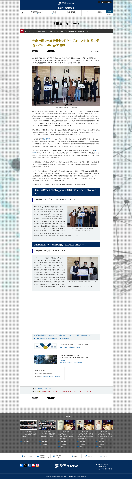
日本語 (109, 11)
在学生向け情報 (102, 466)
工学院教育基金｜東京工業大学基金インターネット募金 (52, 338)
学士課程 (38, 391)
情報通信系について (36, 13)
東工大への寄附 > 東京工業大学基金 (68, 347)
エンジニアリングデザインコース (63, 391)
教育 (54, 13)
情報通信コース (46, 391)
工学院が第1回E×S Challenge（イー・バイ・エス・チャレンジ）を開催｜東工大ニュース (63, 335)
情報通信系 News (40, 31)
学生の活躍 (38, 389)
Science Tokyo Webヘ (103, 464)
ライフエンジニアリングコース (83, 391)
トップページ (22, 13)
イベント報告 (47, 389)
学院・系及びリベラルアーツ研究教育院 (69, 362)
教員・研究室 (71, 13)
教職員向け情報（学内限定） (105, 469)
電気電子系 (47, 139)
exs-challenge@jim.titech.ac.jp (50, 376)
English (109, 14)
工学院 (61, 360)
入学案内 (99, 13)
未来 (87, 13)
